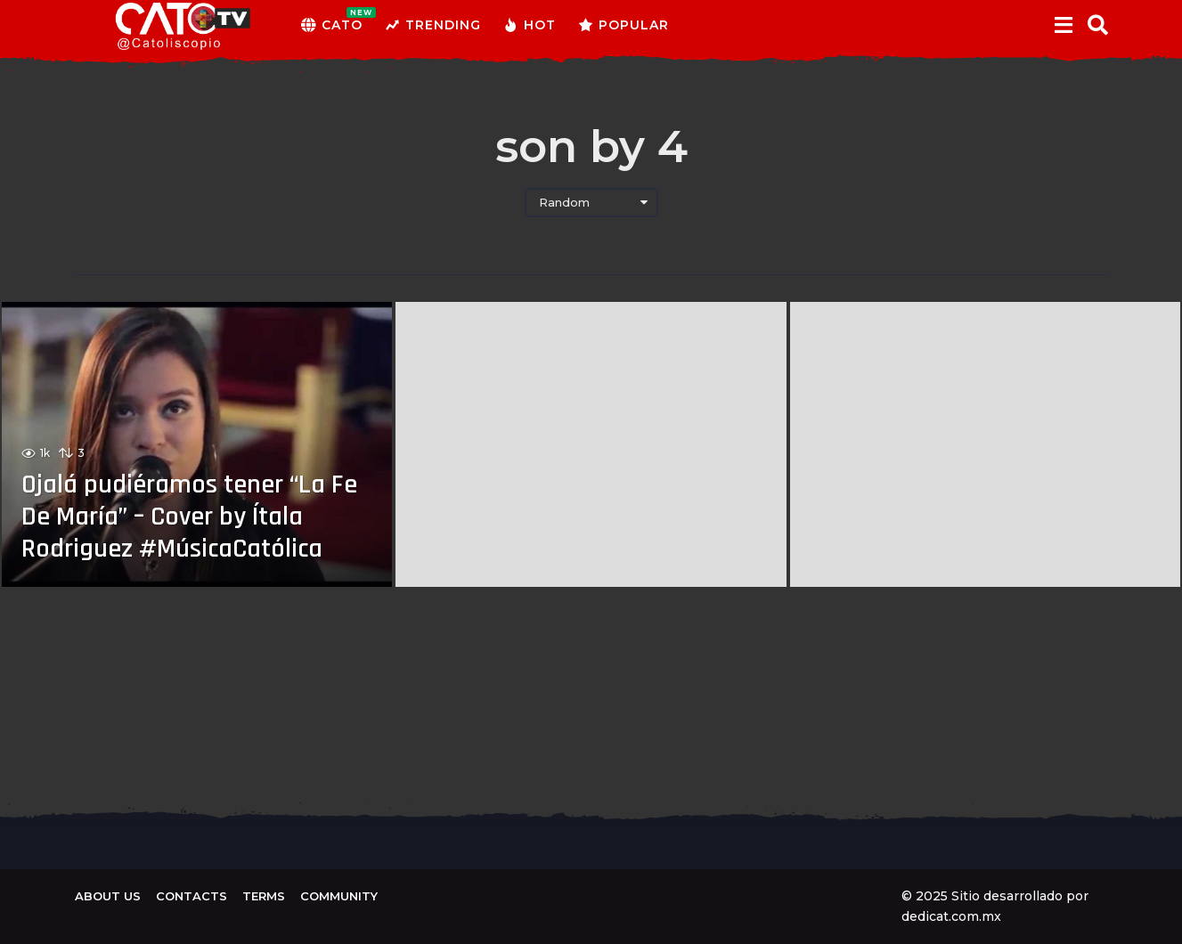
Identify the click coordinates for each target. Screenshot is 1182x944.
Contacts (191, 896)
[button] (1064, 25)
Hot (529, 25)
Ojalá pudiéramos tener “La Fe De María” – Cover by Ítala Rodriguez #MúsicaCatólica (189, 517)
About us (108, 896)
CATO (332, 25)
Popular (623, 25)
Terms (263, 896)
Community (339, 896)
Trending (433, 25)
